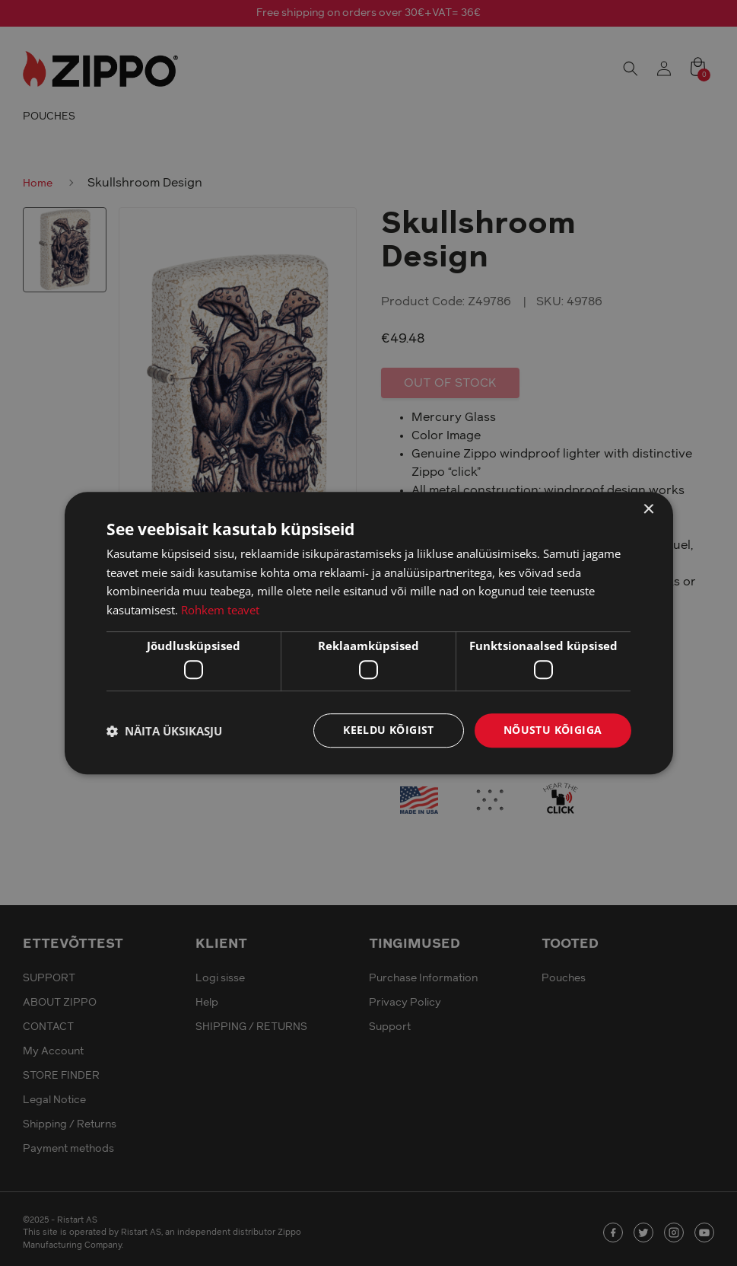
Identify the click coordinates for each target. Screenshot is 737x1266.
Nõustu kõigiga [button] (553, 730)
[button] (164, 731)
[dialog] (368, 633)
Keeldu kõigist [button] (388, 730)
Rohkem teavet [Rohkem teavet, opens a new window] (220, 609)
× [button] (648, 509)
